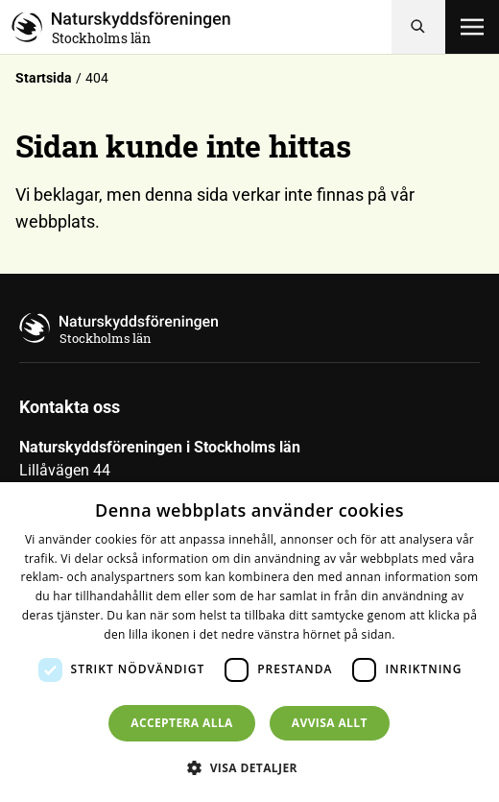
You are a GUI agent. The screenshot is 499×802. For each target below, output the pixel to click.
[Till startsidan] (202, 27)
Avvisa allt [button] (330, 723)
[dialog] (249, 642)
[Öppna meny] (472, 27)
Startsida (43, 77)
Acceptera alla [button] (182, 723)
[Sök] (418, 27)
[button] (249, 767)
